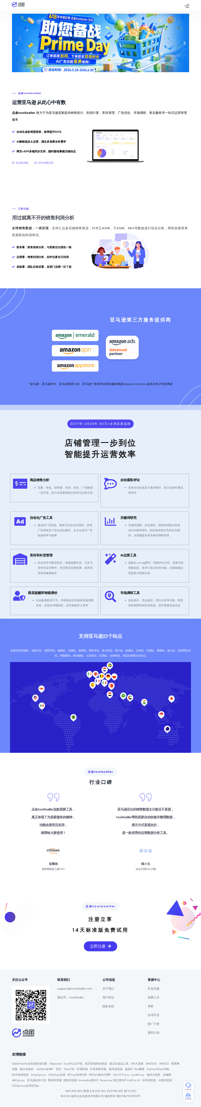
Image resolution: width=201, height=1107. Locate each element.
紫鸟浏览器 (116, 1070)
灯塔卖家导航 (98, 1070)
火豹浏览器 (165, 1081)
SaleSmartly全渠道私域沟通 (29, 1065)
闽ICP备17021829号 (128, 1097)
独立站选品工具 (119, 1065)
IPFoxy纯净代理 (77, 1076)
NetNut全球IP (45, 1070)
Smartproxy (38, 1076)
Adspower (55, 1065)
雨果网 (175, 1065)
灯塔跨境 (82, 1070)
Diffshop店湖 (57, 1076)
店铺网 (167, 1076)
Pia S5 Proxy (121, 1076)
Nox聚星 (139, 1070)
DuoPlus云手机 (73, 1065)
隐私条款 (108, 1007)
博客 (150, 1007)
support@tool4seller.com (74, 990)
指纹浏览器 (70, 1081)
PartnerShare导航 (158, 1070)
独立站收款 (27, 1070)
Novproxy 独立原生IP (113, 1081)
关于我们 (108, 990)
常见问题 (153, 990)
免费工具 (153, 999)
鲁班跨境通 (55, 1081)
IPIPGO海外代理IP (100, 1076)
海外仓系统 (153, 1076)
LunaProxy (137, 1076)
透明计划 (153, 1034)
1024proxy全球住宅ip (25, 1087)
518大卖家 (137, 1065)
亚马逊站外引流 (36, 1081)
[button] (95, 69)
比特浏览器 (149, 1081)
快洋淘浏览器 (20, 1076)
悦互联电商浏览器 (96, 1065)
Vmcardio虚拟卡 (88, 1081)
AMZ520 (151, 1065)
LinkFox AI (133, 1081)
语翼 (14, 1070)
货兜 (58, 1070)
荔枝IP (129, 1070)
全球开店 (153, 1016)
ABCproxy (18, 1081)
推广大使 (153, 1025)
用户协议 (108, 999)
